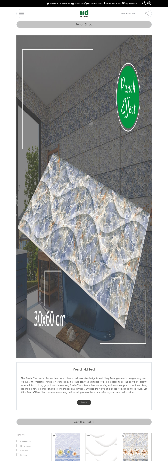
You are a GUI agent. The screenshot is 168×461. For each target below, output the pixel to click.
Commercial (25, 441)
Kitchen (23, 455)
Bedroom (24, 450)
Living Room (25, 446)
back (84, 402)
